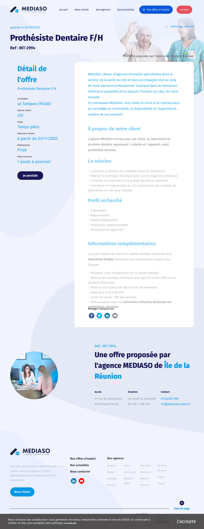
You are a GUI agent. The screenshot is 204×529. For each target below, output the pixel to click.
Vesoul (161, 483)
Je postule (30, 175)
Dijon (127, 465)
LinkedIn (107, 315)
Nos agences (103, 9)
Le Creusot (130, 472)
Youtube (81, 481)
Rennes (145, 485)
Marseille (146, 465)
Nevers (145, 478)
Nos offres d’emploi (158, 9)
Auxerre (111, 465)
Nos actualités (125, 9)
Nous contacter (80, 471)
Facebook (91, 315)
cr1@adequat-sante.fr (175, 404)
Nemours (146, 472)
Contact (184, 9)
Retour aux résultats (182, 26)
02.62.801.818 (169, 398)
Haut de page (182, 508)
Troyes (161, 476)
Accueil (63, 9)
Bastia (110, 472)
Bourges (112, 478)
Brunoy (111, 485)
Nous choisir (82, 9)
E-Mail (115, 315)
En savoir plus (70, 523)
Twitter (99, 315)
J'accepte (186, 521)
